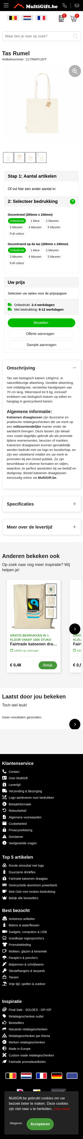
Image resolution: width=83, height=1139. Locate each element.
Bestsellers (13, 1022)
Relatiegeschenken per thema (26, 1035)
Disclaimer (12, 836)
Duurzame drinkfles (19, 872)
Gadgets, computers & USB (24, 931)
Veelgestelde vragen (19, 843)
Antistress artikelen (18, 918)
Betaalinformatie (16, 804)
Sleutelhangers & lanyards (23, 970)
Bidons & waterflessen (21, 925)
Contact (10, 771)
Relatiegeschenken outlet (23, 1016)
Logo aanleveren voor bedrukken (28, 797)
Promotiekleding (16, 944)
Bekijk (48, 665)
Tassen (10, 977)
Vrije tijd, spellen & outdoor (24, 983)
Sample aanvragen (41, 345)
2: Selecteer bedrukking (41, 201)
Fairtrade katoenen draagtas (25, 878)
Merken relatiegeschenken (23, 1042)
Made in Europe (16, 1048)
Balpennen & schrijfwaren (23, 964)
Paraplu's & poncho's (20, 957)
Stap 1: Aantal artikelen (32, 176)
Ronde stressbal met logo (23, 865)
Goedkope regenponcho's (23, 938)
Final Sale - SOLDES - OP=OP (27, 1009)
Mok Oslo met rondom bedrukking (28, 891)
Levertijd (11, 784)
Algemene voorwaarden (22, 817)
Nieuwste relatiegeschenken (25, 1029)
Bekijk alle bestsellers (20, 898)
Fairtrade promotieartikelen (24, 1061)
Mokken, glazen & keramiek (24, 951)
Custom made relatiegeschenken (28, 1055)
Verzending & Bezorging (22, 791)
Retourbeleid (14, 810)
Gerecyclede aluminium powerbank (29, 885)
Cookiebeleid (14, 823)
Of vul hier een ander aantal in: (32, 189)
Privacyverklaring (17, 830)
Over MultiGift (15, 778)
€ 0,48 (15, 665)
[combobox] (36, 36)
